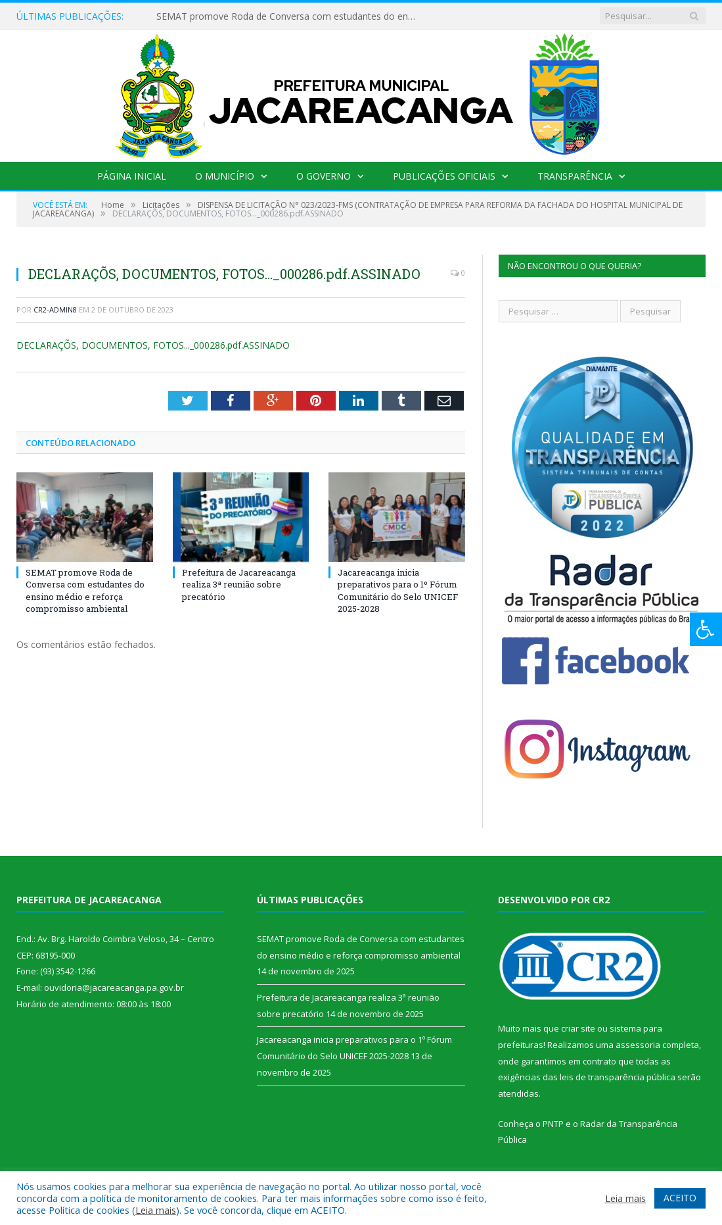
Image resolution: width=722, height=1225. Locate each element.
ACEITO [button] (680, 1197)
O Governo (323, 176)
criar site (578, 1028)
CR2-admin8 (55, 309)
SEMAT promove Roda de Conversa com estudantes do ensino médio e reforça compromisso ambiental (291, 16)
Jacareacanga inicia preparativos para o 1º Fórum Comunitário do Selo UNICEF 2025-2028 (398, 590)
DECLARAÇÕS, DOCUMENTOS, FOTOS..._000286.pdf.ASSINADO (153, 345)
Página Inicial (131, 176)
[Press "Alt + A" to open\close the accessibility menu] (706, 629)
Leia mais (155, 1209)
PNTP (553, 1124)
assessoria (638, 1045)
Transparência (574, 176)
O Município (224, 176)
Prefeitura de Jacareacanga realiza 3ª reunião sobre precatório (239, 584)
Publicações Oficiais (444, 176)
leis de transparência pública (617, 1077)
